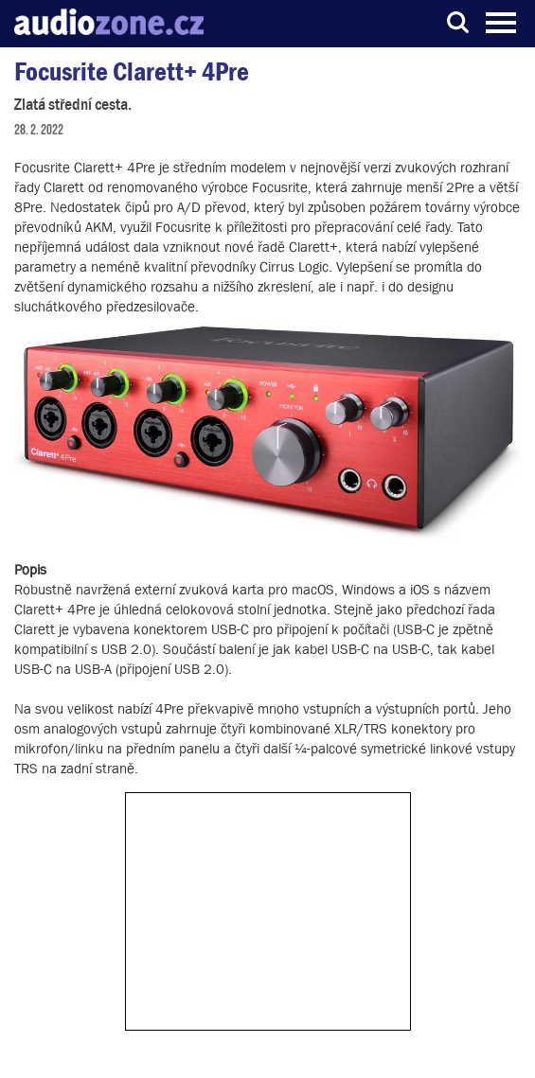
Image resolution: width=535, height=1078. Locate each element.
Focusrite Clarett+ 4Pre (131, 71)
